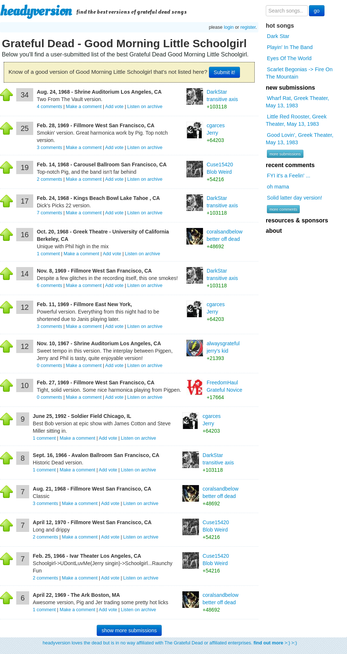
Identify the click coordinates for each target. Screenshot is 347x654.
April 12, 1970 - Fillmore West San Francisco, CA (92, 522)
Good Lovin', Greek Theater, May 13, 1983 (299, 138)
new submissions (290, 87)
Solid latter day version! (294, 198)
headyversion (36, 11)
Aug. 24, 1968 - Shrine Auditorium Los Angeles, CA (99, 92)
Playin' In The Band (290, 47)
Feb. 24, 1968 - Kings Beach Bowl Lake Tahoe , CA (98, 198)
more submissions (285, 154)
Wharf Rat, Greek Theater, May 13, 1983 (297, 101)
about (274, 231)
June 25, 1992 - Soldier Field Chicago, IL (82, 416)
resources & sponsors (297, 220)
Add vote (114, 106)
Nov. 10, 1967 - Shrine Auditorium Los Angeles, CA (99, 343)
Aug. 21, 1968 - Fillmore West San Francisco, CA (92, 489)
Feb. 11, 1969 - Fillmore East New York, (84, 304)
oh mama (278, 187)
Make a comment (84, 106)
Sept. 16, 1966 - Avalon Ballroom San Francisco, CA (96, 455)
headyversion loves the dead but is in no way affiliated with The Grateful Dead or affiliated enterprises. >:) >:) (170, 643)
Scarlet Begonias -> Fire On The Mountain (299, 73)
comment (49, 253)
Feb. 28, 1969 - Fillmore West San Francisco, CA (96, 125)
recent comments (290, 165)
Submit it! (224, 72)
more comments (283, 209)
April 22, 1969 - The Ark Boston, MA (76, 595)
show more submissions (129, 630)
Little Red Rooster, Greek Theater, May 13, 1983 (296, 120)
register (247, 27)
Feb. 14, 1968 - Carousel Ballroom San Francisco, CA (102, 164)
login (229, 27)
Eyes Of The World (289, 58)
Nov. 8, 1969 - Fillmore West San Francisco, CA (94, 271)
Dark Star (278, 36)
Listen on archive (144, 106)
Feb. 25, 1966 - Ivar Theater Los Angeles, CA (87, 556)
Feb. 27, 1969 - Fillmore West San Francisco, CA (96, 382)
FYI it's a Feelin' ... (288, 176)
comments (50, 106)
